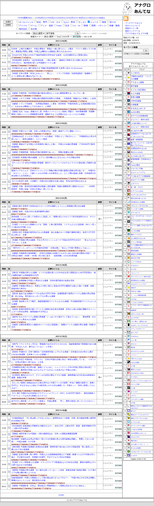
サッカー (82, 22)
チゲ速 (133, 366)
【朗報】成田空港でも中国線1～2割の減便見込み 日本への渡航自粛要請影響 (44, 434)
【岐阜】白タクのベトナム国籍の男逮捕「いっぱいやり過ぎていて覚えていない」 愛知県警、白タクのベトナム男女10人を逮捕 (53, 318)
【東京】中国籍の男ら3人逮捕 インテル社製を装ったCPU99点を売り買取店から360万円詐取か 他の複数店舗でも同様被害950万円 (53, 274)
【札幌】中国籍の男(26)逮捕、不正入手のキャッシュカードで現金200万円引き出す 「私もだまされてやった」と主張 (53, 241)
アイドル (23, 25)
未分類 (34, 29)
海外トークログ (136, 234)
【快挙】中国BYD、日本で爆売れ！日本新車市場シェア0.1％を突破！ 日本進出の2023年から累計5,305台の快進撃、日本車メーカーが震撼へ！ (52, 353)
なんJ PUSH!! (135, 318)
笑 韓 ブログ (137, 187)
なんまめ (133, 269)
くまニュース (135, 273)
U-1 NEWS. (135, 73)
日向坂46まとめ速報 (138, 202)
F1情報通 (134, 105)
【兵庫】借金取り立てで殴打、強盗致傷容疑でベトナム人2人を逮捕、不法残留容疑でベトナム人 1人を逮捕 (53, 302)
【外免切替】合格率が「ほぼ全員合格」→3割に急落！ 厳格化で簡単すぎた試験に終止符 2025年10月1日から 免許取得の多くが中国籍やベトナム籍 (53, 61)
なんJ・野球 (69, 22)
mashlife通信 (135, 112)
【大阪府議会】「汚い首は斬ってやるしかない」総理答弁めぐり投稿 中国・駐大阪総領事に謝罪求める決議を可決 (53, 419)
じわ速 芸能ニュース (139, 123)
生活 (67, 25)
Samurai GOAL (135, 437)
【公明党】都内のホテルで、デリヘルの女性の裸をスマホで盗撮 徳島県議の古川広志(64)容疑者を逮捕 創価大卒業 (53, 376)
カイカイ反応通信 (138, 90)
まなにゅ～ (134, 344)
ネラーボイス (135, 213)
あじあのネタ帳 (137, 131)
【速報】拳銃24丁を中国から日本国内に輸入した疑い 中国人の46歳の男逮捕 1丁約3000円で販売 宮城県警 (53, 145)
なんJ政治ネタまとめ (138, 238)
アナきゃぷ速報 (137, 82)
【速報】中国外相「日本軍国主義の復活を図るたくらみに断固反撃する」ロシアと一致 (48, 93)
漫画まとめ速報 (136, 254)
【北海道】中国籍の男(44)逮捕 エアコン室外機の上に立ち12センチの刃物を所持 (45, 157)
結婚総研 (133, 310)
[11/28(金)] (100, 18)
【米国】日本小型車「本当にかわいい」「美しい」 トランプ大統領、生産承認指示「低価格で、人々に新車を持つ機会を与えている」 (52, 74)
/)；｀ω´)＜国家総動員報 (138, 295)
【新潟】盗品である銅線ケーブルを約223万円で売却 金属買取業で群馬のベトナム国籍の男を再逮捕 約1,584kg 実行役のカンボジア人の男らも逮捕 (53, 294)
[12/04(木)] (39, 18)
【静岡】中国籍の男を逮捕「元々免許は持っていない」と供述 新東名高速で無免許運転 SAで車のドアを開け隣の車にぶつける (53, 471)
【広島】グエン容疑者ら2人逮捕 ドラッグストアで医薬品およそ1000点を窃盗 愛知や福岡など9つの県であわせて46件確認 (53, 463)
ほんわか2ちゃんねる (137, 351)
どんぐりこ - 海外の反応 (140, 119)
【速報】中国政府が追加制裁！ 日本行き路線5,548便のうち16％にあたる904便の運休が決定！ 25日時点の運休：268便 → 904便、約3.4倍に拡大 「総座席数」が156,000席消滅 (53, 254)
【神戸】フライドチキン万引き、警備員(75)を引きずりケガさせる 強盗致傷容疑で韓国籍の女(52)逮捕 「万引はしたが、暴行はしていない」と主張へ (53, 345)
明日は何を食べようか (138, 198)
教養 (86, 25)
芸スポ (113, 22)
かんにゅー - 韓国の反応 (140, 127)
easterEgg (133, 299)
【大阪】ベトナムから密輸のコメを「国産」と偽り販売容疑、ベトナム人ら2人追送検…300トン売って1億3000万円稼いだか (53, 225)
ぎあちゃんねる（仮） (138, 314)
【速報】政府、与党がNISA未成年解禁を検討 (30, 211)
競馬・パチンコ (99, 25)
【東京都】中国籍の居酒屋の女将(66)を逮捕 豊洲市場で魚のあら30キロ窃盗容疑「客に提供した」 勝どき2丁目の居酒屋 (53, 448)
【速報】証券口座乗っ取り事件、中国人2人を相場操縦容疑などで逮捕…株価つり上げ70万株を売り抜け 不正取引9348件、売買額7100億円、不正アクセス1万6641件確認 (53, 455)
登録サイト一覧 (131, 28)
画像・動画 (114, 25)
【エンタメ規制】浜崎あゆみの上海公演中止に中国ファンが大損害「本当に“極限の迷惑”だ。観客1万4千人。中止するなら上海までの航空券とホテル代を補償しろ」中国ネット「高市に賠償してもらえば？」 (53, 385)
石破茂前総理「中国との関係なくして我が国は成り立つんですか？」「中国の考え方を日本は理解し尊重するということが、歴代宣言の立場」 (53, 479)
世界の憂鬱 (135, 97)
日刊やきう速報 (136, 291)
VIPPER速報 (136, 101)
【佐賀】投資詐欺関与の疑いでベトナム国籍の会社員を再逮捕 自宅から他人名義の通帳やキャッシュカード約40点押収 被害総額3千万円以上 (53, 310)
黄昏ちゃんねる (136, 369)
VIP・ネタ (55, 22)
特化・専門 (42, 22)
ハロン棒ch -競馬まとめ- (139, 321)
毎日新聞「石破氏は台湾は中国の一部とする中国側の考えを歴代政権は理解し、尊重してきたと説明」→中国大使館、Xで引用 (52, 440)
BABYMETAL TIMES (137, 373)
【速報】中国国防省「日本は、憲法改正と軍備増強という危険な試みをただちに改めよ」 (48, 486)
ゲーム (34, 25)
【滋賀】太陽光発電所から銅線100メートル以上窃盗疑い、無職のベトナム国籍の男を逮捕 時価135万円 (53, 326)
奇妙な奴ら (134, 440)
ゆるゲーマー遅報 (137, 180)
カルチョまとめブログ (138, 195)
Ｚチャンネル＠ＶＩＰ (138, 329)
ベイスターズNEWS (137, 302)
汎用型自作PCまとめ (138, 148)
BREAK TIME (135, 258)
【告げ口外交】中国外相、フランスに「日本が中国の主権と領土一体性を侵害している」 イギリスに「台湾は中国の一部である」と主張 (53, 360)
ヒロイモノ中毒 (137, 168)
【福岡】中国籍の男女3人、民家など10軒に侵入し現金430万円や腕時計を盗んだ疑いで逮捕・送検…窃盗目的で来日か (53, 287)
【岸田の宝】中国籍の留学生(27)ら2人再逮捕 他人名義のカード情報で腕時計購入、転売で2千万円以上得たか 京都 (53, 233)
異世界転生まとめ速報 (138, 280)
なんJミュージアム (138, 172)
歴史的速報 (135, 251)
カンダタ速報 (135, 231)
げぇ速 (133, 388)
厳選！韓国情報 (137, 139)
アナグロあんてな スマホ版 (136, 33)
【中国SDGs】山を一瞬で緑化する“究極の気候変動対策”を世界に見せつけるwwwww (47, 68)
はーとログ (134, 392)
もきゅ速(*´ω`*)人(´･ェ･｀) (139, 444)
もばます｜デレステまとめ (139, 325)
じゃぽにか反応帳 (136, 429)
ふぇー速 (133, 340)
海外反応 (23, 29)
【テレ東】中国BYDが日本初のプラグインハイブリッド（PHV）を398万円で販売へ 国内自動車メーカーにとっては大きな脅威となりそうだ (53, 394)
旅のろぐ (133, 411)
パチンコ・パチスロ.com (139, 205)
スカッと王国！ (136, 384)
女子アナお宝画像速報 (139, 116)
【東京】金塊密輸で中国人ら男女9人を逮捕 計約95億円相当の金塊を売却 (42, 280)
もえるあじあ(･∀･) (138, 156)
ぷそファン (135, 183)
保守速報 (134, 86)
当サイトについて (132, 26)
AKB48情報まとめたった (138, 433)
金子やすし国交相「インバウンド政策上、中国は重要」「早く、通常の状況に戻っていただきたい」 (53, 401)
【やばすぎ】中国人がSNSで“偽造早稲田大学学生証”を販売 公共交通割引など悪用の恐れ (49, 55)
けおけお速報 (135, 362)
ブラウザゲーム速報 (137, 399)
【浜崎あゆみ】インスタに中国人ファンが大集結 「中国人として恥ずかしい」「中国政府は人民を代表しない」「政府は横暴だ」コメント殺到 (53, 137)
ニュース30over (136, 262)
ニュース (94, 22)
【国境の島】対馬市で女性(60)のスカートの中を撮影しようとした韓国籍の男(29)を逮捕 (48, 206)
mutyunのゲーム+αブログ (138, 284)
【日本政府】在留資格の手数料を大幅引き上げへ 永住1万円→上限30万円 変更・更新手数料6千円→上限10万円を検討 (53, 427)
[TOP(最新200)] (25, 18)
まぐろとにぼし (136, 422)
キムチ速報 (135, 93)
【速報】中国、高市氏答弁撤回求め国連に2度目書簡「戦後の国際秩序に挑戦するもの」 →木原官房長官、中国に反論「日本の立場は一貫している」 (53, 187)
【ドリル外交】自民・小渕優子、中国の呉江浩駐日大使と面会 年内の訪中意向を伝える (48, 181)
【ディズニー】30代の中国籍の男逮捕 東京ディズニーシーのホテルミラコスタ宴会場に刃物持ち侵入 (53, 164)
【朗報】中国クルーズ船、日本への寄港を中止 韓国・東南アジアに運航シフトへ (46, 131)
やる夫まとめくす (138, 108)
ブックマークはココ (133, 23)
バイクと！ (134, 355)
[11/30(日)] (80, 18)
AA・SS (76, 25)
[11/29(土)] (90, 18)
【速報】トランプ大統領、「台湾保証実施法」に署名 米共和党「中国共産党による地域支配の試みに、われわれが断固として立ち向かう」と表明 (53, 105)
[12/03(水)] (49, 18)
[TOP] (61, 495)
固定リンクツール (132, 31)
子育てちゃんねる (136, 358)
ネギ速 (133, 403)
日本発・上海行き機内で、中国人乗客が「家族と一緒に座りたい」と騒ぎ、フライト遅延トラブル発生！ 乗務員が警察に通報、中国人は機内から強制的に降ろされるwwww (53, 50)
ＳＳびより (135, 265)
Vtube (59, 25)
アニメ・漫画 (47, 25)
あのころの (134, 332)
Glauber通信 (135, 165)
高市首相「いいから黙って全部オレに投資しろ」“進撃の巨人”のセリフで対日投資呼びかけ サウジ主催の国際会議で (53, 218)
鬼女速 (133, 347)
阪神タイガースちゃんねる (139, 418)
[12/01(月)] (70, 18)
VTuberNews (134, 336)
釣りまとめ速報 (136, 448)
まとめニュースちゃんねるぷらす (141, 380)
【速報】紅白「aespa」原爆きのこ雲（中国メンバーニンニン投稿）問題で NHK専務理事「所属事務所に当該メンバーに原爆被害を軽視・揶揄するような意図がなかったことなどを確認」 (53, 112)
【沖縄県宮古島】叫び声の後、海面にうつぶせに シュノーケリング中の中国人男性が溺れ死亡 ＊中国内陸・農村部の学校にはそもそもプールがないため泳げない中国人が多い (53, 368)
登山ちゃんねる (137, 152)
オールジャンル (26, 22)
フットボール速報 (137, 209)
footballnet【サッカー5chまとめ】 (141, 452)
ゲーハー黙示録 (136, 242)
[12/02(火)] (60, 18)
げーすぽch (134, 377)
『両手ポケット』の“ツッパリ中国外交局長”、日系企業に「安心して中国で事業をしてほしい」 (51, 248)
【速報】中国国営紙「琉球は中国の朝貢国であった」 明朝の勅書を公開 (42, 152)
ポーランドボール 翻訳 (138, 425)
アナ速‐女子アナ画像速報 (140, 176)
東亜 (104, 22)
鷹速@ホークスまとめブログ (140, 415)
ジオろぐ (133, 395)
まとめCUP (134, 455)
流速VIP (133, 288)
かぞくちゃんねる (137, 191)
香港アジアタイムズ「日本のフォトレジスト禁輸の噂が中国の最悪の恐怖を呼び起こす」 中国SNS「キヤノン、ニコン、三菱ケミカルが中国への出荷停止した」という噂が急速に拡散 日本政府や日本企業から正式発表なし (53, 173)
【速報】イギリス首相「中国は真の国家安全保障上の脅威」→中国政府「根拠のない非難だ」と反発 (53, 98)
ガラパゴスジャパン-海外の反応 (141, 276)
